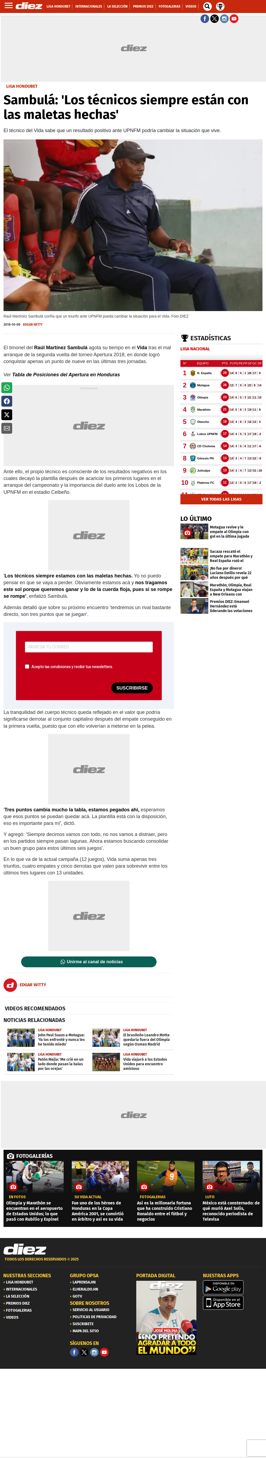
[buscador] (207, 6)
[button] (6, 387)
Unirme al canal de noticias (95, 962)
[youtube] (104, 1352)
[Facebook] (74, 1352)
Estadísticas (210, 338)
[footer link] (133, 1262)
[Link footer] (25, 1249)
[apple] (233, 1303)
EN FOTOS (17, 1197)
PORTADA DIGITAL (155, 1276)
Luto (210, 1197)
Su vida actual (88, 1197)
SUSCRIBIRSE (132, 688)
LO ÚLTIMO (196, 518)
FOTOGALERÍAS (34, 1156)
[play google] (233, 1287)
